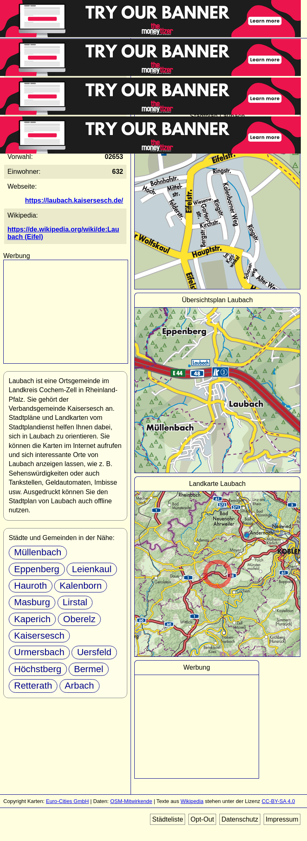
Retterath (33, 685)
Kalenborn (80, 585)
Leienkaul (92, 569)
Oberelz (79, 619)
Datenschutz (239, 819)
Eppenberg (36, 569)
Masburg (32, 602)
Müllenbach (38, 552)
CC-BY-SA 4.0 (278, 801)
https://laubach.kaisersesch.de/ (74, 200)
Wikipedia (192, 801)
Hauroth (30, 585)
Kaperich (32, 619)
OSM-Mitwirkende (131, 801)
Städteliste (167, 819)
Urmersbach (39, 652)
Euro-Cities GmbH (67, 801)
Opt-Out (202, 819)
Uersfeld (94, 652)
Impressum (282, 819)
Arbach (79, 685)
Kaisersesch (39, 635)
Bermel (88, 669)
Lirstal (75, 602)
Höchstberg (38, 669)
